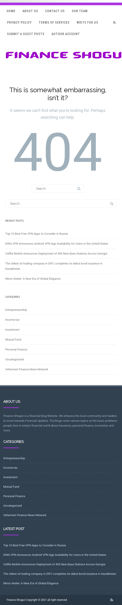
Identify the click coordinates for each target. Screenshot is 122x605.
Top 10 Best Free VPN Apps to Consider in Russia (36, 233)
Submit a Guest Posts (25, 34)
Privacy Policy (19, 22)
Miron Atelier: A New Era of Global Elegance (33, 278)
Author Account (66, 34)
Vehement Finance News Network (26, 369)
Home (11, 11)
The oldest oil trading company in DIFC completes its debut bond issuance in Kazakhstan (59, 573)
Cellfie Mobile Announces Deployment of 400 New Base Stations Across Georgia (56, 253)
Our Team (80, 11)
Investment (12, 329)
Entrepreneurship (16, 309)
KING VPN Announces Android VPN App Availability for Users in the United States (56, 243)
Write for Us (87, 22)
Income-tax (12, 319)
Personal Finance (16, 349)
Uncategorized (14, 359)
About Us (30, 11)
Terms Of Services (54, 22)
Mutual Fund (13, 339)
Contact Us (55, 11)
